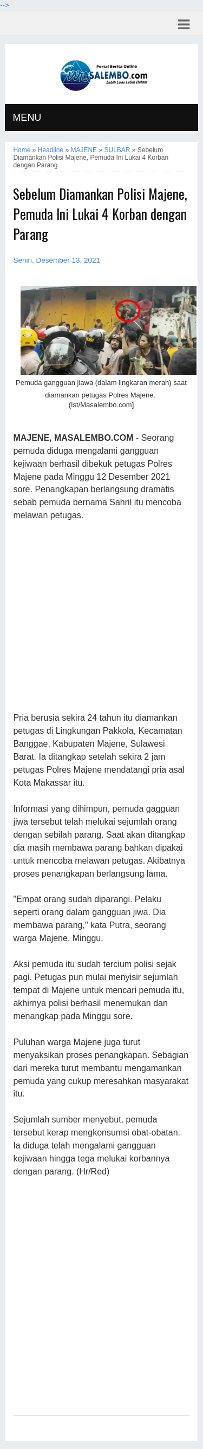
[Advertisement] (101, 617)
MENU (26, 117)
